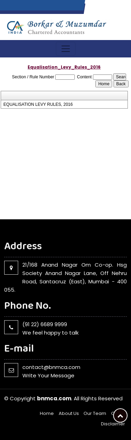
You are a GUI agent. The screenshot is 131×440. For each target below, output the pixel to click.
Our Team (94, 413)
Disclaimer (113, 424)
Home (47, 413)
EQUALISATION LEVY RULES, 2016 (38, 104)
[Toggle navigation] (65, 49)
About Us (69, 413)
